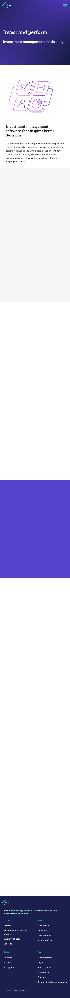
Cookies (41, 977)
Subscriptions (44, 967)
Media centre (43, 935)
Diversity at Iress (12, 939)
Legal (40, 962)
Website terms (44, 957)
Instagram (9, 967)
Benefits (8, 943)
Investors (42, 930)
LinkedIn (8, 957)
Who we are (43, 925)
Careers (7, 925)
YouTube (8, 962)
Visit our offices (45, 940)
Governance (43, 972)
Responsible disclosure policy (52, 982)
